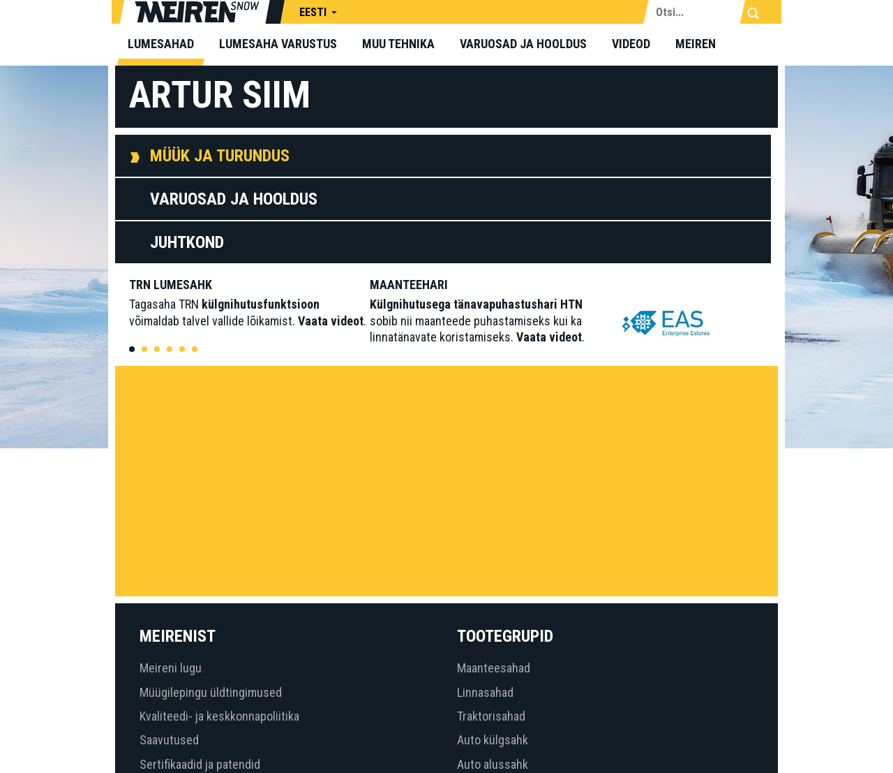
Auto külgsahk (492, 739)
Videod (631, 43)
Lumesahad (161, 43)
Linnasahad (485, 692)
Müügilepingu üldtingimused (211, 692)
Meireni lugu (171, 668)
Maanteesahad (493, 668)
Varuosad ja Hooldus (233, 199)
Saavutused (169, 739)
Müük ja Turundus (220, 155)
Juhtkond (187, 242)
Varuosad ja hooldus (523, 43)
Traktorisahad (491, 716)
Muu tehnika (398, 43)
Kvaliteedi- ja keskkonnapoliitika (219, 716)
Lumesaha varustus (278, 43)
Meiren (695, 43)
